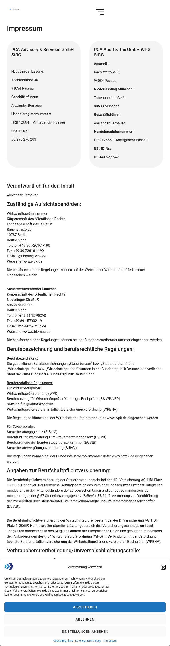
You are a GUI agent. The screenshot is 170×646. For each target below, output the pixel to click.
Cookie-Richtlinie (63, 640)
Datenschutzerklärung (88, 640)
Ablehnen (85, 619)
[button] (163, 567)
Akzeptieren (85, 607)
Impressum (110, 640)
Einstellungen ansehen (85, 631)
